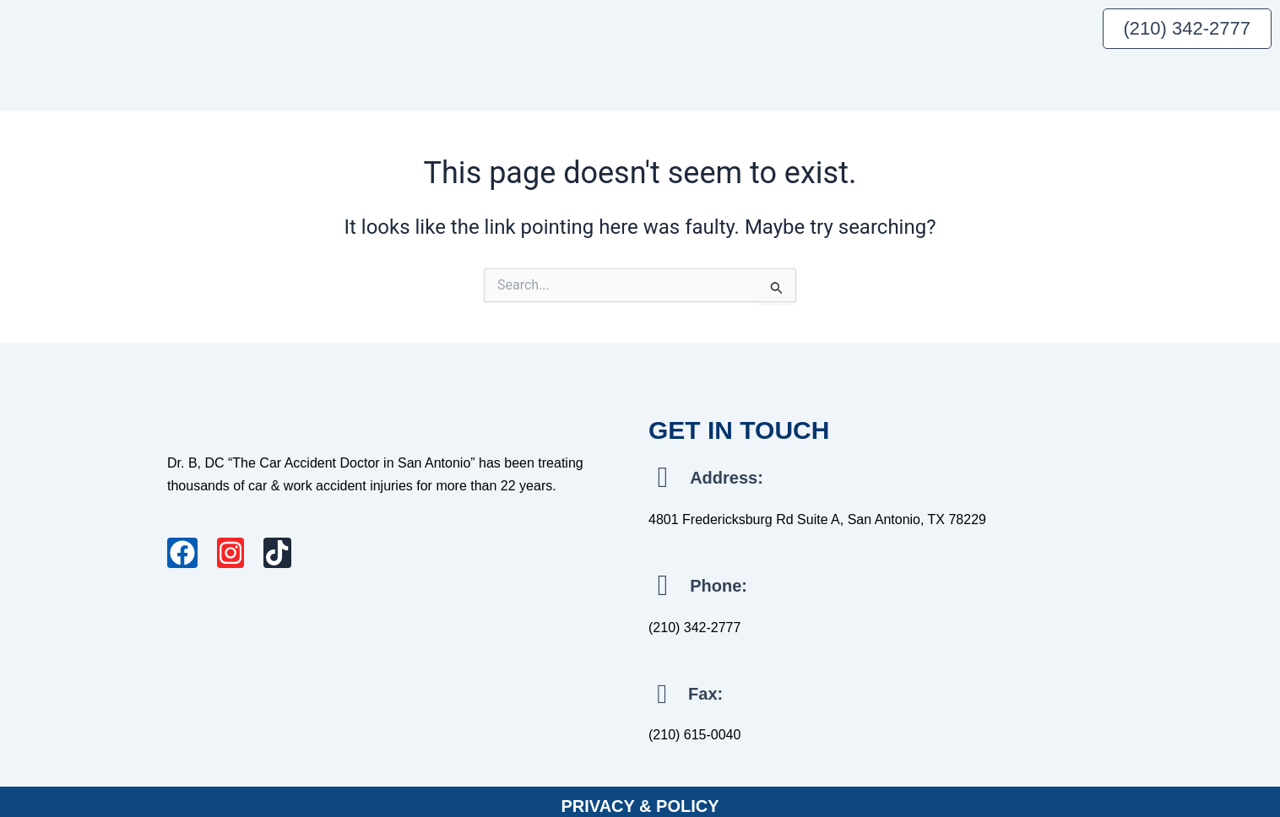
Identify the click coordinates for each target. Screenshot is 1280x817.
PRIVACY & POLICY (640, 797)
